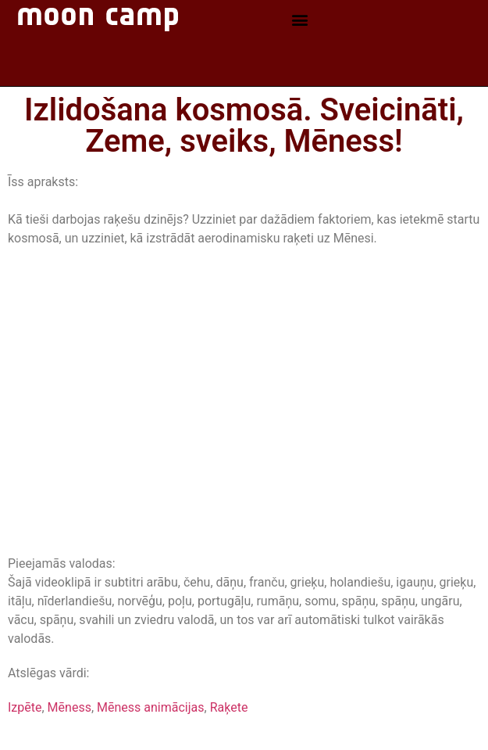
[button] (299, 20)
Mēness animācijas (150, 707)
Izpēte (24, 707)
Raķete (229, 707)
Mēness (69, 707)
